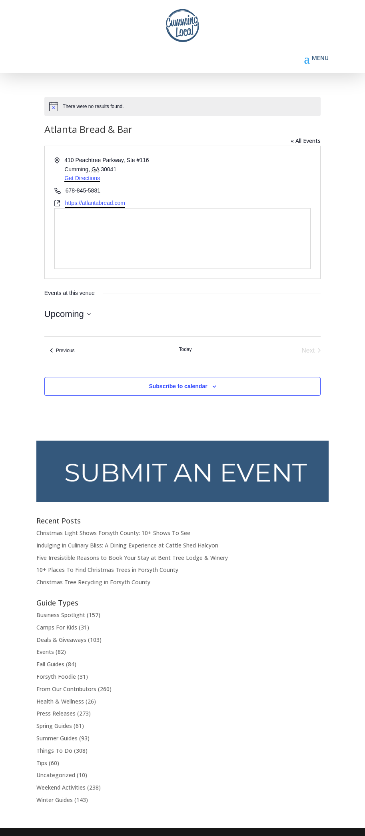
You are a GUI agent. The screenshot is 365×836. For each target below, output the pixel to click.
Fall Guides (50, 664)
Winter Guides (54, 800)
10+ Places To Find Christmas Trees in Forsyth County (107, 569)
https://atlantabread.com (95, 203)
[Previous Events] (62, 350)
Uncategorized (55, 775)
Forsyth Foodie (56, 676)
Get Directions (82, 178)
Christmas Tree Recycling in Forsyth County (93, 582)
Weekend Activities (61, 787)
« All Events (306, 140)
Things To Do (54, 750)
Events (45, 652)
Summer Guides (57, 738)
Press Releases (56, 713)
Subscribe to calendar (178, 386)
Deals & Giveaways (61, 640)
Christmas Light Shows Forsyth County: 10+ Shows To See (113, 533)
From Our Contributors (66, 689)
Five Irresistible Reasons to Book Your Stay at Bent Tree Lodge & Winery (132, 557)
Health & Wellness (60, 701)
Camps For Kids (56, 627)
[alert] (182, 106)
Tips (41, 763)
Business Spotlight (60, 615)
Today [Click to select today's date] (185, 349)
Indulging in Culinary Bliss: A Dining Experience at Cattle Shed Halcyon (127, 545)
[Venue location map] (182, 238)
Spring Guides (54, 726)
